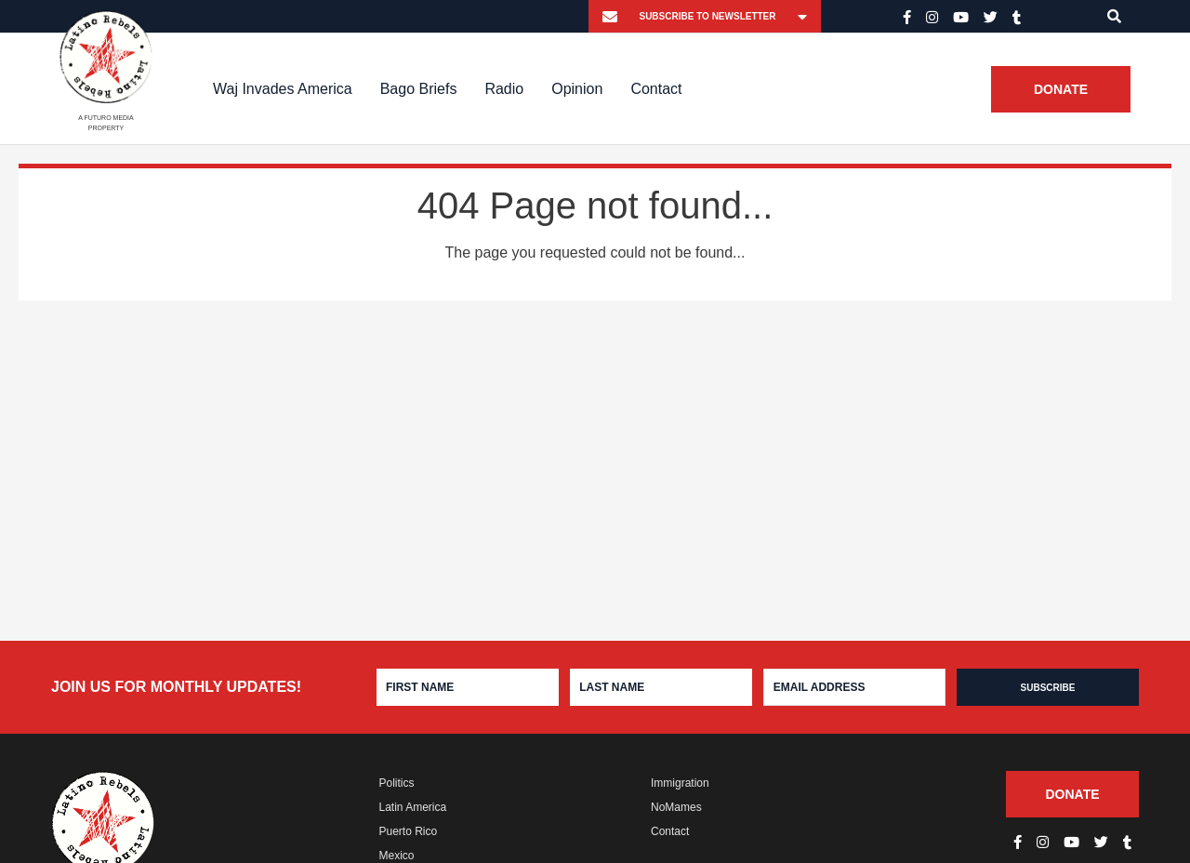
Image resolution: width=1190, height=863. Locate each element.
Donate (1061, 89)
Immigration (680, 783)
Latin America (413, 807)
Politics (397, 783)
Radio (503, 89)
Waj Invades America (282, 89)
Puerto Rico (408, 831)
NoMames (676, 807)
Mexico (397, 855)
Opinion (576, 89)
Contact (655, 89)
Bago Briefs (418, 89)
